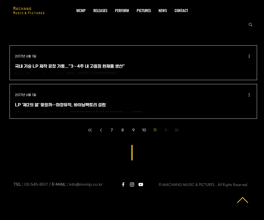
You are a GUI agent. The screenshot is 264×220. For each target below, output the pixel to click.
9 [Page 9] (133, 130)
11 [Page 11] (154, 130)
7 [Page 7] (112, 130)
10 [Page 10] (144, 130)
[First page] (90, 130)
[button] (250, 25)
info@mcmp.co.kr (86, 184)
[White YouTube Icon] (141, 184)
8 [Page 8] (122, 130)
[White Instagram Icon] (132, 184)
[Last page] (176, 130)
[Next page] (165, 130)
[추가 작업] (251, 56)
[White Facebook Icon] (123, 184)
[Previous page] (100, 130)
